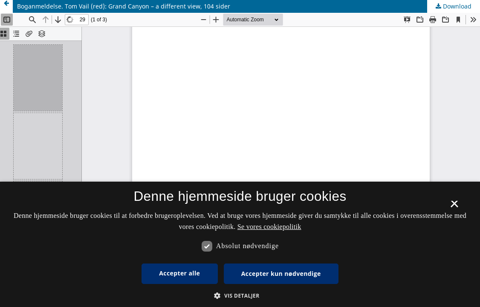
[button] (239, 295)
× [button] (454, 207)
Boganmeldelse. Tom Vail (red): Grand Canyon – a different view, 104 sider (123, 6)
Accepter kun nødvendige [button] (281, 273)
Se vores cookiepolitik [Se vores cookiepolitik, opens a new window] (269, 226)
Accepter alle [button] (179, 273)
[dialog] (240, 244)
